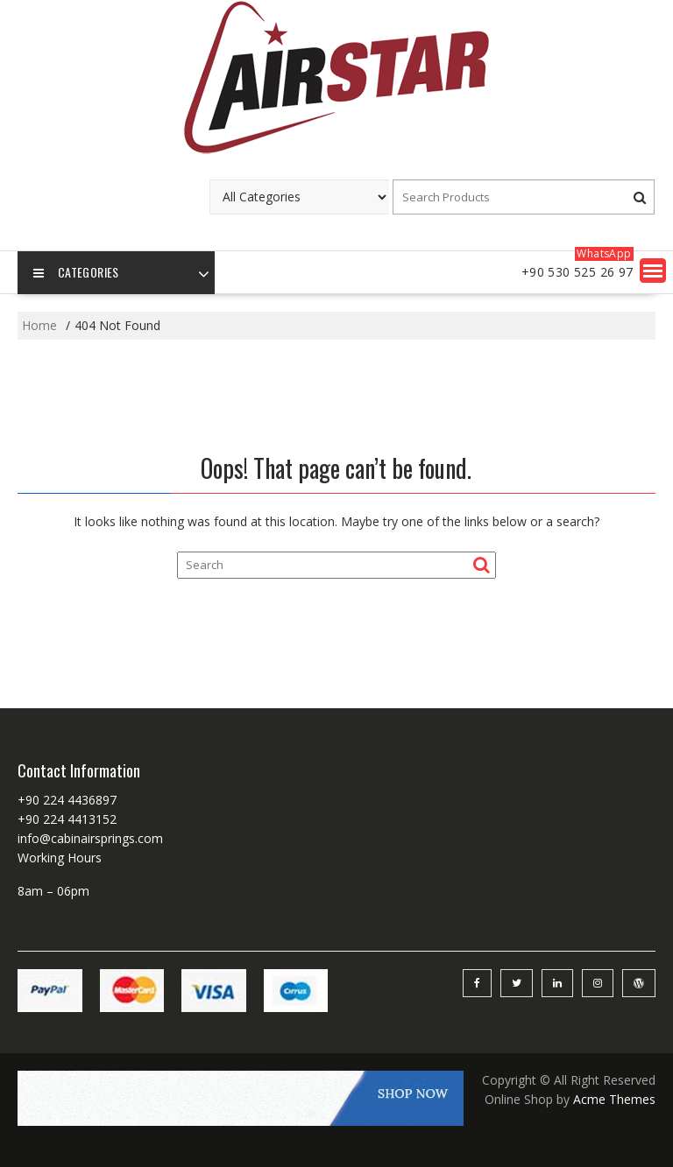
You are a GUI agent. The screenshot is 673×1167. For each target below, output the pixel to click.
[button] (653, 270)
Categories (75, 273)
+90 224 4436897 (67, 799)
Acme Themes (614, 1099)
